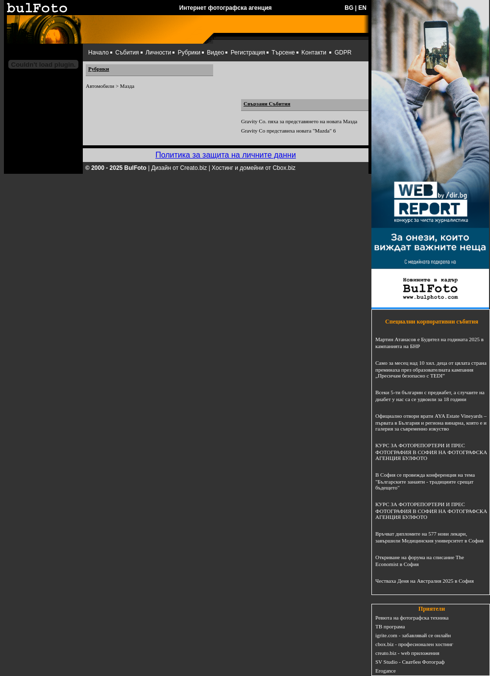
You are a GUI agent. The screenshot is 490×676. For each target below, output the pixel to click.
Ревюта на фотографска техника (411, 618)
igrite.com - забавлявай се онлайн (413, 635)
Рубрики (189, 52)
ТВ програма (390, 626)
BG (348, 7)
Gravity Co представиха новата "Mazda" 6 (288, 131)
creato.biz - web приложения (407, 653)
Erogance (385, 671)
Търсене (282, 52)
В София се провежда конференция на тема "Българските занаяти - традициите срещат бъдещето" (425, 481)
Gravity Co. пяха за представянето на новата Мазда (299, 121)
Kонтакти (313, 52)
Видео (215, 52)
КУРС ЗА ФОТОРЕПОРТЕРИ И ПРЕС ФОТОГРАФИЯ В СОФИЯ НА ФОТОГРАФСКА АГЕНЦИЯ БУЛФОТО (431, 451)
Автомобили (100, 86)
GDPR (343, 52)
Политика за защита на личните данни (225, 155)
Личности (158, 52)
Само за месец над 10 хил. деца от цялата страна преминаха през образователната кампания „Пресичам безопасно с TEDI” (431, 369)
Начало (98, 52)
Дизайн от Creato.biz (179, 167)
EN (362, 7)
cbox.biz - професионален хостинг (414, 644)
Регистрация (248, 52)
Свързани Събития (267, 104)
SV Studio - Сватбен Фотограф (410, 662)
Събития (127, 52)
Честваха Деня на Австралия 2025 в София (424, 581)
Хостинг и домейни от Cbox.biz (253, 167)
